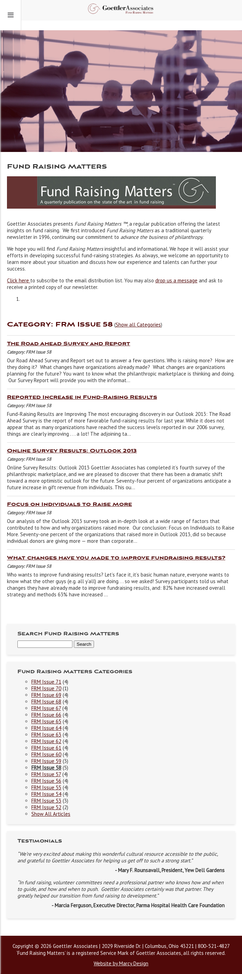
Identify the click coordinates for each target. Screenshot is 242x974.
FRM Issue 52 (46, 807)
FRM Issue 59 (46, 761)
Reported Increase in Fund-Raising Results (82, 397)
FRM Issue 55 (46, 787)
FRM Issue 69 (46, 695)
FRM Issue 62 (46, 741)
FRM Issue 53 (46, 800)
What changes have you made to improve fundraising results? (116, 558)
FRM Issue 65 (46, 721)
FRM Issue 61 (46, 747)
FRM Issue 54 (46, 794)
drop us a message (176, 280)
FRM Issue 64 (46, 728)
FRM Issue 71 (46, 681)
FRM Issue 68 (46, 701)
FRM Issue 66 (46, 714)
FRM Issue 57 (46, 774)
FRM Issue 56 (46, 781)
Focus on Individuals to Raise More (69, 504)
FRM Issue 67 (46, 708)
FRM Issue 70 (46, 688)
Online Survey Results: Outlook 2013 (72, 451)
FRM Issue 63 (46, 734)
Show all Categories (138, 324)
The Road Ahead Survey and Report (68, 344)
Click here (18, 280)
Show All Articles (50, 814)
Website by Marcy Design (121, 963)
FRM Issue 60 (46, 754)
